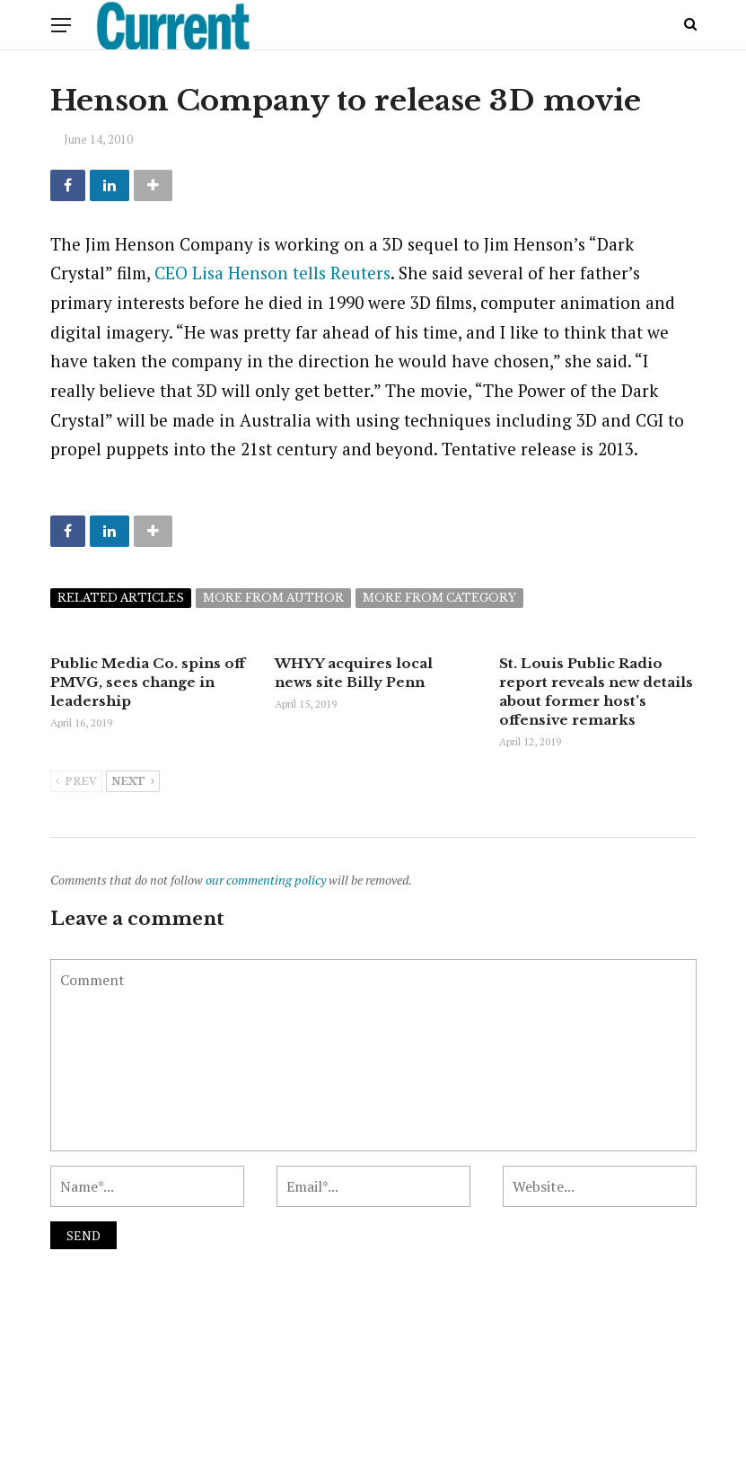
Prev (76, 782)
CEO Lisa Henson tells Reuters (272, 272)
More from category (439, 597)
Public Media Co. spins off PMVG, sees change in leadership (147, 682)
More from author (273, 597)
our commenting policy (266, 879)
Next (132, 782)
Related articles (120, 597)
